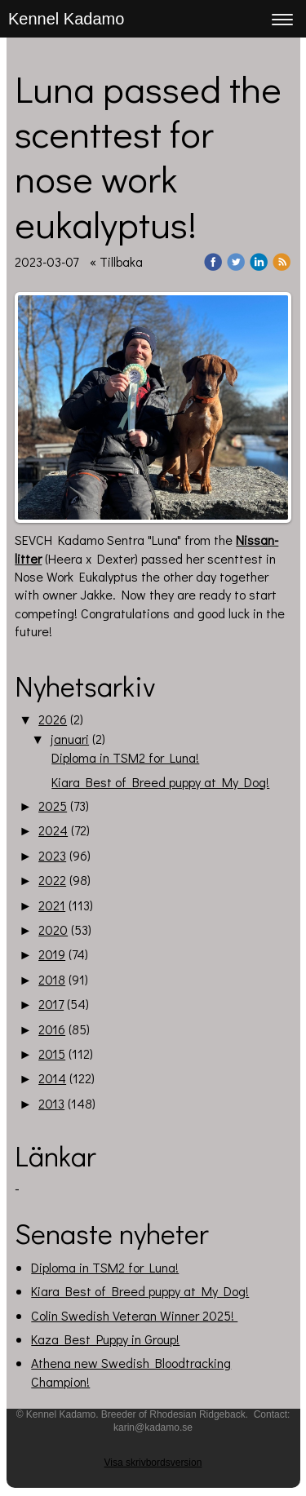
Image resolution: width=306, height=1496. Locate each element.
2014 (52, 1078)
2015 (51, 1053)
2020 (53, 929)
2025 (52, 805)
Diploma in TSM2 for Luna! (125, 757)
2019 (51, 954)
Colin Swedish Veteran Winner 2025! (134, 1315)
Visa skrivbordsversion (153, 1462)
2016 (51, 1029)
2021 (51, 905)
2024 (53, 830)
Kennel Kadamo (66, 19)
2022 (52, 879)
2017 (51, 1003)
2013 (51, 1103)
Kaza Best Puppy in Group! (105, 1339)
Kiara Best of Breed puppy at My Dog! (160, 781)
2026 (52, 719)
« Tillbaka (116, 261)
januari (70, 738)
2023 (52, 855)
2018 (51, 979)
